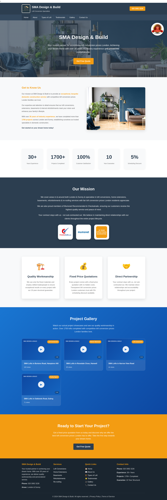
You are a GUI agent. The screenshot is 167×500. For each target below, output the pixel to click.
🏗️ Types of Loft (91, 475)
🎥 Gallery (89, 482)
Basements (57, 475)
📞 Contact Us (90, 485)
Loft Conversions (59, 469)
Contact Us (83, 17)
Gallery (72, 17)
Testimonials (60, 17)
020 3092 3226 (137, 8)
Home (26, 17)
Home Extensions (60, 472)
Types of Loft (46, 17)
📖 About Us (90, 472)
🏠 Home (88, 469)
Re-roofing (57, 482)
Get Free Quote (83, 61)
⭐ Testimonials (91, 478)
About (35, 17)
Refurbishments (59, 478)
